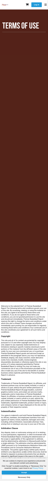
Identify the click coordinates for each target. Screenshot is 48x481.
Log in (36, 5)
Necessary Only (24, 477)
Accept (24, 473)
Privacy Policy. (38, 468)
